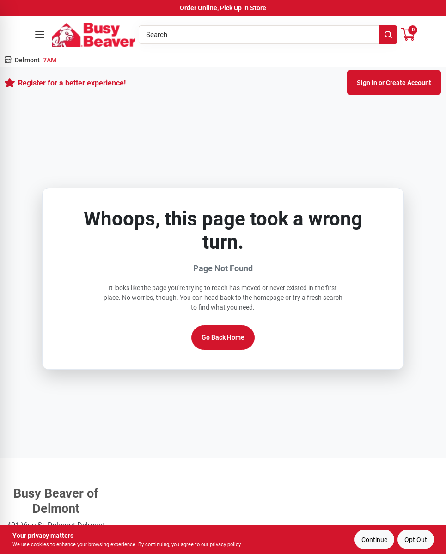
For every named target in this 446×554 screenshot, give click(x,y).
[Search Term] (268, 34)
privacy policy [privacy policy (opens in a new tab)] (225, 545)
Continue (374, 539)
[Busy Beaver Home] (93, 35)
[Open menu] (40, 34)
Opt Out (415, 539)
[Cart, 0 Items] (408, 34)
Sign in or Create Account (394, 82)
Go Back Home (223, 337)
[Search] (388, 34)
